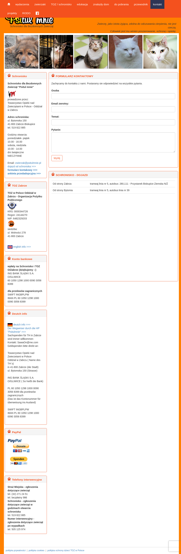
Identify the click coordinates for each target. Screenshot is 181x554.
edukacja (82, 4)
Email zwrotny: (60, 103)
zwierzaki (40, 4)
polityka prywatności (16, 550)
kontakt (157, 4)
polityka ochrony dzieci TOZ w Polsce (65, 550)
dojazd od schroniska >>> (22, 166)
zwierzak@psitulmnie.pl (28, 162)
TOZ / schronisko (61, 4)
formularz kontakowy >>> (22, 170)
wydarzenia (22, 4)
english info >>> (19, 246)
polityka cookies (36, 550)
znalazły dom (101, 4)
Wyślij (57, 158)
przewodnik (141, 4)
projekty (12, 13)
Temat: (55, 116)
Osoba (55, 90)
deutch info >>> (19, 324)
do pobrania (121, 4)
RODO (26, 13)
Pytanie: (56, 129)
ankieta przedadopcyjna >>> (24, 173)
